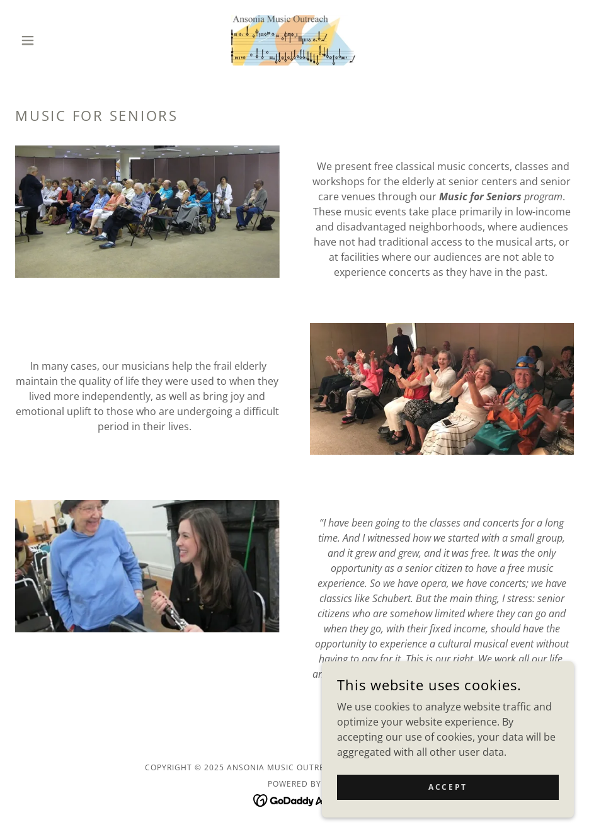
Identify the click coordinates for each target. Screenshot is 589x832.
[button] (57, 40)
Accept (447, 795)
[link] (294, 40)
